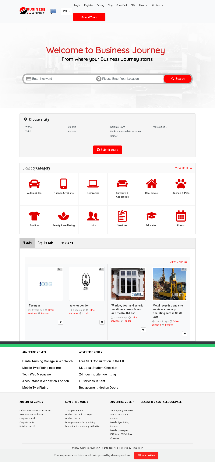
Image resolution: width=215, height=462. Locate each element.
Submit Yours (107, 150)
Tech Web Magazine (36, 374)
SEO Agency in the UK (121, 410)
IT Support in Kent (74, 410)
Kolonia (72, 131)
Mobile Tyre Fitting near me (41, 368)
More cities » (160, 126)
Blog (110, 5)
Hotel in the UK (27, 426)
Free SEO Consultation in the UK (101, 361)
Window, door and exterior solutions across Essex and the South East (128, 309)
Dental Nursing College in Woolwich (47, 361)
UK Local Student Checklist (98, 368)
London (45, 313)
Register (88, 5)
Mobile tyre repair (119, 430)
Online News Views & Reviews (35, 410)
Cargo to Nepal (27, 418)
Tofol (28, 131)
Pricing (100, 5)
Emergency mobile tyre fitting (80, 422)
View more (183, 168)
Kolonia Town (117, 126)
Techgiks (35, 305)
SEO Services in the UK (31, 414)
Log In (77, 5)
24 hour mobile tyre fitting (97, 374)
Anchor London (79, 305)
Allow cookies (146, 455)
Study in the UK (73, 418)
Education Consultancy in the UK (82, 426)
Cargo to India (26, 422)
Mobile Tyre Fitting (35, 387)
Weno (28, 126)
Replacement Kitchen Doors (98, 387)
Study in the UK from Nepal (79, 414)
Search (178, 78)
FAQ (133, 5)
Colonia (72, 126)
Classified (121, 5)
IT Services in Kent (92, 381)
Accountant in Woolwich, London (45, 381)
